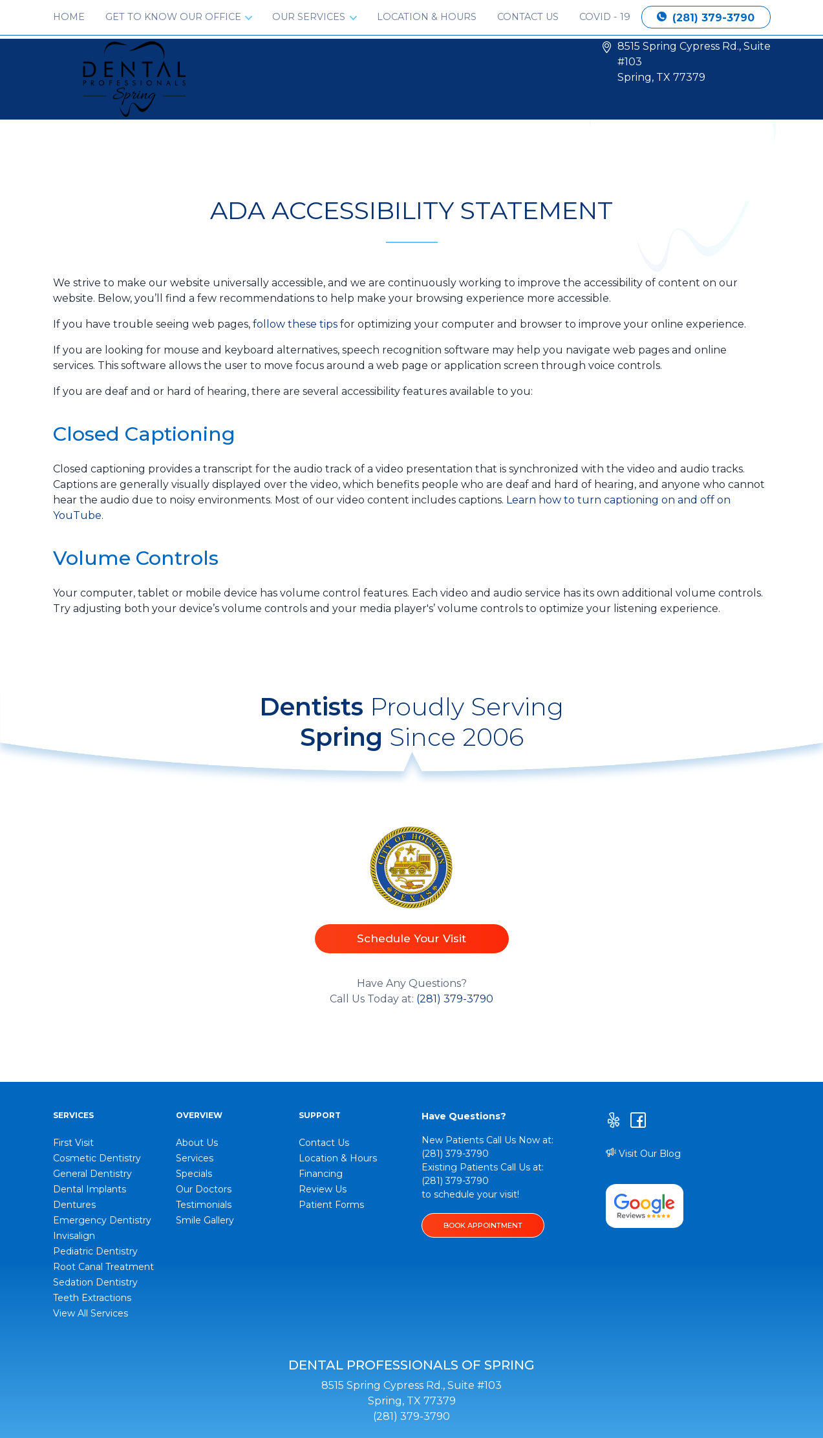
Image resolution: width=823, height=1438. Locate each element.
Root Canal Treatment (103, 1267)
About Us (197, 1142)
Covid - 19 (604, 17)
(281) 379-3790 (705, 18)
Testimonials (203, 1205)
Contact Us (528, 17)
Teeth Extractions (92, 1298)
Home (69, 17)
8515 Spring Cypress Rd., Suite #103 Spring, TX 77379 (694, 61)
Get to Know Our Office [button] (174, 17)
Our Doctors (203, 1189)
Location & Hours (426, 17)
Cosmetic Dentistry (97, 1158)
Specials (194, 1173)
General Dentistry (92, 1173)
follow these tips (295, 324)
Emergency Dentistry (102, 1220)
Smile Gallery (205, 1220)
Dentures (74, 1205)
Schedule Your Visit (411, 938)
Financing (321, 1173)
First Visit (73, 1142)
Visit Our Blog (643, 1153)
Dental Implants (89, 1189)
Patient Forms (331, 1205)
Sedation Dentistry (95, 1282)
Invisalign (74, 1236)
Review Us (323, 1189)
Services (194, 1158)
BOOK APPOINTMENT (483, 1225)
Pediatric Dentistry (95, 1251)
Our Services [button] (310, 17)
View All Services (90, 1313)
